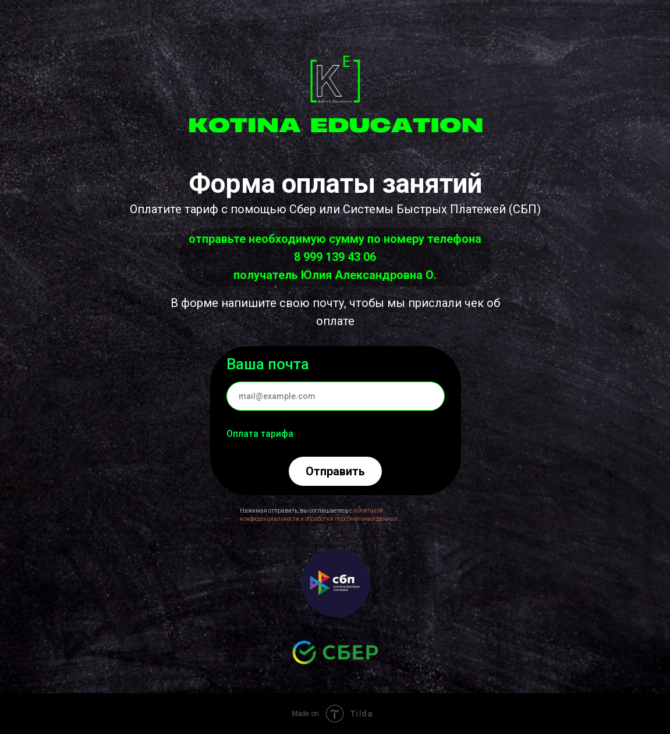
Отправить (335, 471)
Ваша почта (267, 364)
